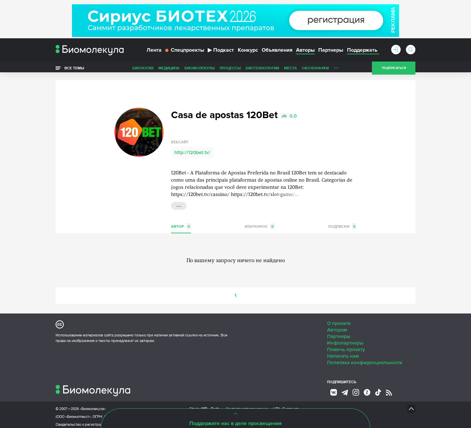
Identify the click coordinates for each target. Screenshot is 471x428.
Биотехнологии (262, 70)
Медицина (169, 70)
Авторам (337, 326)
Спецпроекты (184, 51)
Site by (204, 405)
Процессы (230, 70)
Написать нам (343, 352)
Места (290, 70)
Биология (142, 70)
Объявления (277, 51)
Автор (181, 223)
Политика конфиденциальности (364, 359)
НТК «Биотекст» (286, 405)
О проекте (339, 320)
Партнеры (330, 51)
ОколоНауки (315, 70)
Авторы (305, 51)
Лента (154, 51)
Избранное (260, 223)
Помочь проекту (346, 346)
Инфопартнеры (345, 339)
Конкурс (248, 51)
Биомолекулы (199, 70)
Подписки (342, 223)
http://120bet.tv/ (192, 149)
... (336, 68)
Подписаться (394, 70)
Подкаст (221, 51)
